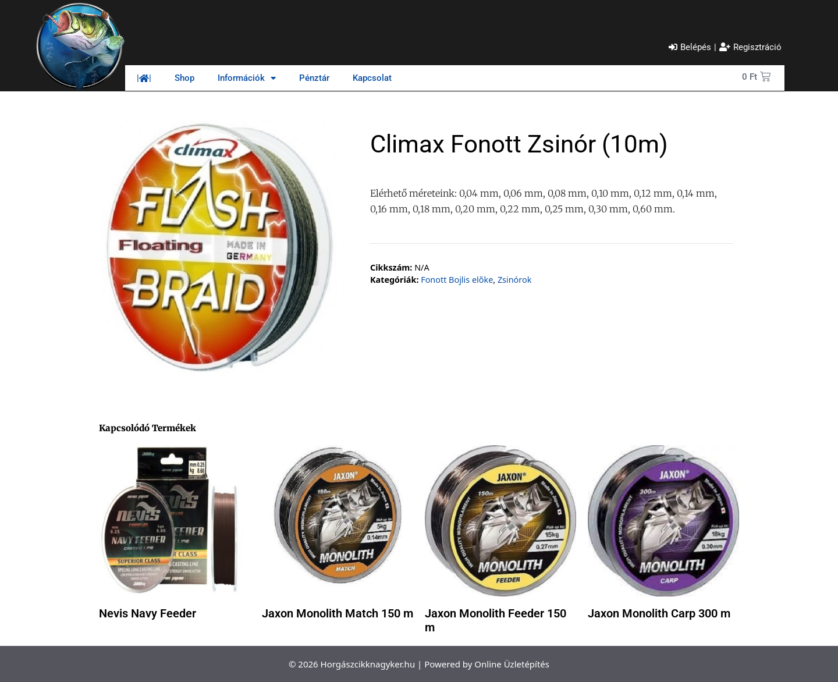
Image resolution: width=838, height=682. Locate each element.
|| (144, 78)
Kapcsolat (372, 78)
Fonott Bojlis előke (457, 279)
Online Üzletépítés (511, 664)
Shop (184, 78)
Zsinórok (514, 279)
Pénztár (314, 78)
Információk (247, 78)
